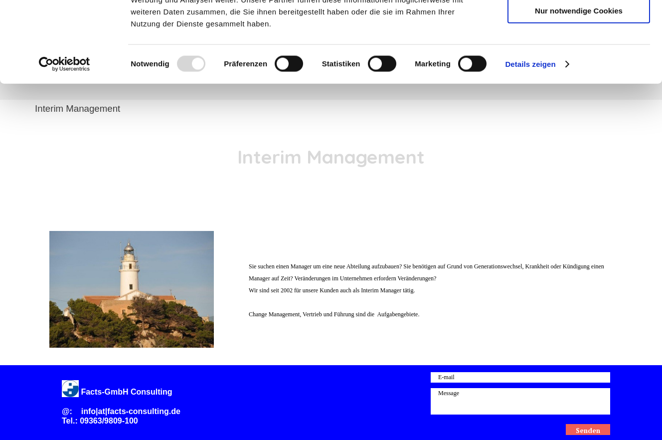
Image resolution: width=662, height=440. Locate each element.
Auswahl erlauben (579, 54)
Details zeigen (530, 136)
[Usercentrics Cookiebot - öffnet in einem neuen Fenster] (64, 136)
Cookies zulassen (578, 24)
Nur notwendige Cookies (579, 83)
